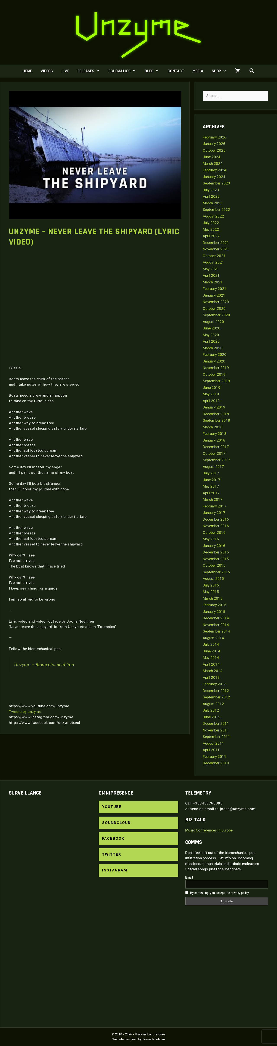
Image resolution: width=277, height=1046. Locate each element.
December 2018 (216, 414)
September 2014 (216, 631)
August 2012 (213, 704)
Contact (176, 71)
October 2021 (214, 256)
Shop (221, 71)
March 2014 (212, 671)
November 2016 (216, 526)
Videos (47, 71)
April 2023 (211, 196)
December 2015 (216, 552)
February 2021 (214, 288)
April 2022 (211, 236)
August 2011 (213, 743)
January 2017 (214, 512)
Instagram (114, 870)
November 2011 (216, 730)
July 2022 (211, 223)
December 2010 (216, 763)
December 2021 (216, 242)
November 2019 (216, 368)
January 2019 (214, 407)
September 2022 (216, 209)
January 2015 (214, 611)
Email (189, 877)
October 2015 (214, 565)
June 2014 (211, 651)
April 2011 (211, 750)
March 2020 (212, 348)
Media (198, 71)
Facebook (113, 838)
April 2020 (211, 341)
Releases (90, 71)
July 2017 (211, 473)
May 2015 (211, 592)
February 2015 (214, 605)
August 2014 (213, 638)
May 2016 (211, 539)
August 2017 (213, 466)
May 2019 (211, 394)
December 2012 (216, 690)
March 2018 (212, 427)
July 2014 (211, 644)
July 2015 (211, 585)
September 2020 (216, 315)
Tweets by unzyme (25, 711)
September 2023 (216, 183)
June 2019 (211, 387)
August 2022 (213, 216)
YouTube (112, 806)
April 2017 (211, 493)
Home (27, 71)
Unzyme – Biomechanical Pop (44, 664)
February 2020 (214, 354)
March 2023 (212, 203)
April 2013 (211, 677)
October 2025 (214, 150)
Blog (154, 71)
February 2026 (214, 137)
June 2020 (211, 328)
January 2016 (214, 546)
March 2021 (212, 282)
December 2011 (216, 723)
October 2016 (214, 532)
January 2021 (214, 295)
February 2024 (214, 170)
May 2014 (211, 657)
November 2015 (216, 559)
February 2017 (214, 506)
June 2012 (211, 717)
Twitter (111, 854)
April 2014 (211, 664)
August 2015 (213, 578)
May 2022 (211, 229)
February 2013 (214, 684)
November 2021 (216, 249)
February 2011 (214, 756)
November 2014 (216, 625)
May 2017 (211, 486)
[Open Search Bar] (252, 71)
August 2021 (213, 262)
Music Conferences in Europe (209, 830)
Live (65, 71)
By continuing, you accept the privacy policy (217, 893)
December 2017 (216, 447)
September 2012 (216, 697)
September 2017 (216, 460)
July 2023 (211, 190)
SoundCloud (116, 822)
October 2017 (214, 453)
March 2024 (212, 163)
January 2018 (214, 440)
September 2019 (216, 381)
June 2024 (211, 157)
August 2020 (213, 322)
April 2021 (211, 275)
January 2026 (214, 143)
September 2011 (216, 736)
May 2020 (211, 335)
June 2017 (211, 480)
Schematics (124, 71)
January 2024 (214, 177)
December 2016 (216, 519)
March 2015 (212, 598)
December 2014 (216, 618)
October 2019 (214, 374)
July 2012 (211, 710)
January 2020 (214, 361)
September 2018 (216, 420)
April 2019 (211, 401)
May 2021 (211, 269)
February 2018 (214, 433)
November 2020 (216, 302)
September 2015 (216, 572)
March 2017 (212, 499)
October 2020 (214, 308)
